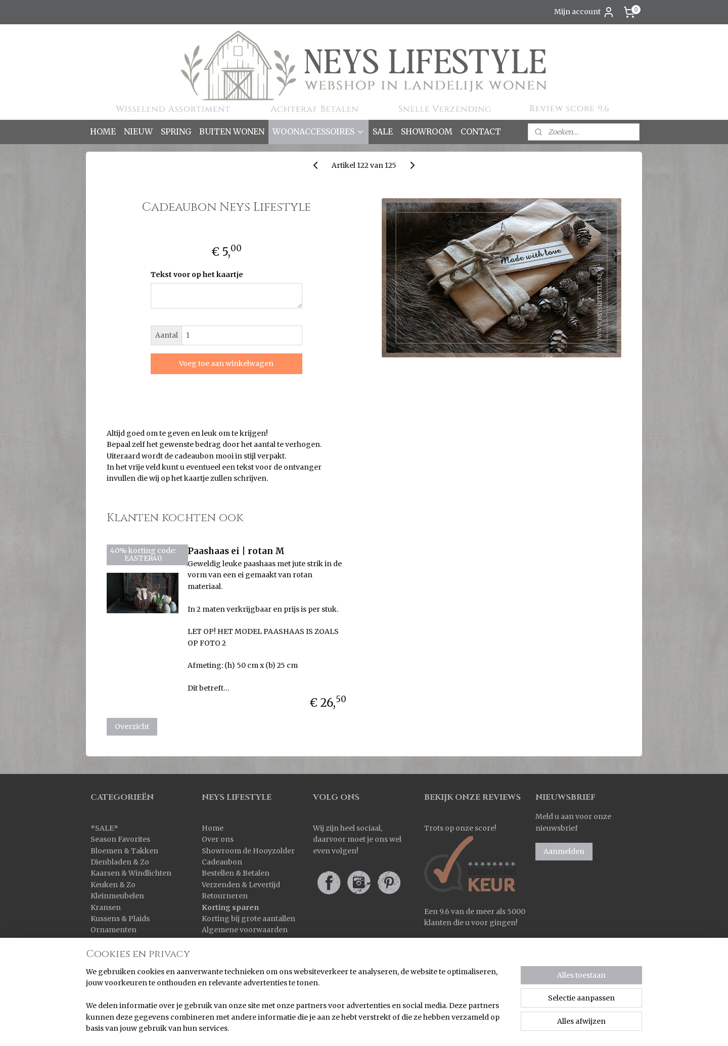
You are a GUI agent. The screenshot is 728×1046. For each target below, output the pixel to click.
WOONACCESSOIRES (318, 131)
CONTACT (481, 131)
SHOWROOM (426, 131)
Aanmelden (563, 851)
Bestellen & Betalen (235, 873)
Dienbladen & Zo (119, 862)
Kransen (105, 907)
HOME (103, 131)
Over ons (218, 839)
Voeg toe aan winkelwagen (226, 363)
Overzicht (132, 726)
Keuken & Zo (112, 884)
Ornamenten (113, 929)
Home (212, 828)
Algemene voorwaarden (245, 929)
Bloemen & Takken (125, 850)
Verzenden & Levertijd (241, 884)
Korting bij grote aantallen (248, 918)
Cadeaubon (222, 862)
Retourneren (225, 895)
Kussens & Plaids (120, 918)
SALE (383, 131)
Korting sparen (230, 907)
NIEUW (138, 131)
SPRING (176, 131)
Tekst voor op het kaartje (197, 274)
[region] (297, 1006)
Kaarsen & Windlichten (130, 873)
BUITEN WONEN (231, 131)
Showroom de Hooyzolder (248, 850)
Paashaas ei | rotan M (236, 551)
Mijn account (584, 12)
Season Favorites (120, 839)
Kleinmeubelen (117, 895)
